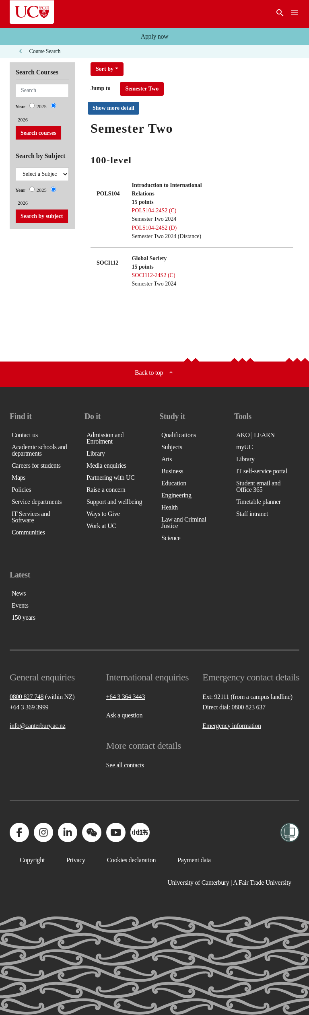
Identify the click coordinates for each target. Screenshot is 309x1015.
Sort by (104, 69)
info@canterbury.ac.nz (37, 725)
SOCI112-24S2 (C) (153, 275)
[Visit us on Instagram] (43, 832)
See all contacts (125, 765)
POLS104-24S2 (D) (154, 228)
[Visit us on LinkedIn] (67, 832)
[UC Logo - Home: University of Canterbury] (32, 12)
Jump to (100, 88)
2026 (23, 120)
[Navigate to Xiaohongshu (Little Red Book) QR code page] (140, 832)
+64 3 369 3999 (29, 707)
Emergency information (231, 725)
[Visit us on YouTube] (116, 832)
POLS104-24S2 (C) (154, 211)
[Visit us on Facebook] (19, 832)
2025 (42, 106)
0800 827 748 (26, 696)
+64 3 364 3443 (125, 696)
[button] (154, 36)
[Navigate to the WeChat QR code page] (91, 832)
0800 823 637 (248, 707)
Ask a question (124, 715)
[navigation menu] (294, 14)
